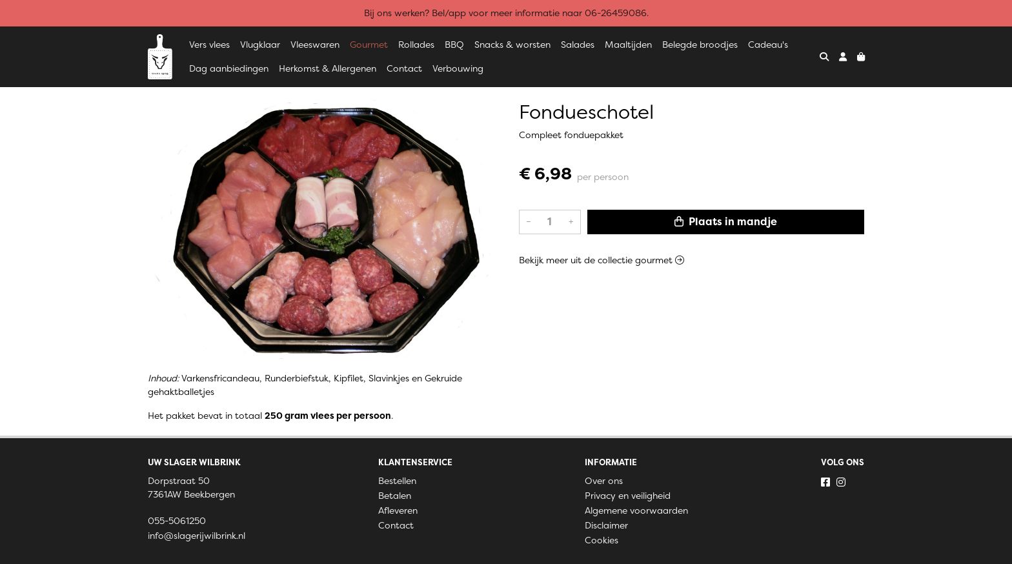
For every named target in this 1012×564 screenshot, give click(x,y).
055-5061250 (177, 521)
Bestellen (397, 481)
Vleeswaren (314, 44)
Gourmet (369, 44)
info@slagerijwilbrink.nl (196, 535)
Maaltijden (628, 44)
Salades (577, 44)
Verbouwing (457, 68)
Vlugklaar (260, 44)
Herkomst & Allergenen (327, 68)
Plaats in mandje (725, 221)
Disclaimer (606, 525)
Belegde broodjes (700, 44)
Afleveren (398, 510)
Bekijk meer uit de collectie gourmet (601, 260)
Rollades (416, 44)
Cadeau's (768, 44)
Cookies (601, 540)
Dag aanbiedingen (228, 68)
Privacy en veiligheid (628, 495)
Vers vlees (209, 44)
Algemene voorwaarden (636, 510)
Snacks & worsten (512, 44)
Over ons (604, 481)
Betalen (394, 495)
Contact (404, 68)
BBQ (454, 44)
